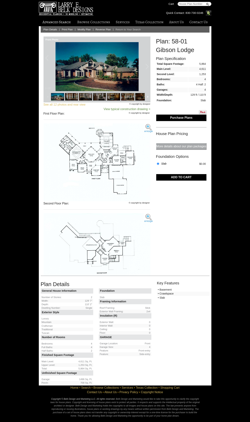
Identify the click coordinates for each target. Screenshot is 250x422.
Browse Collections (93, 22)
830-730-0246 (194, 12)
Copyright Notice (152, 392)
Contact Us (198, 22)
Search (86, 387)
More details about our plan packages (181, 146)
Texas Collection (149, 22)
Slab (164, 163)
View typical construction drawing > (127, 109)
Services (123, 22)
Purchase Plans (181, 117)
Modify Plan (84, 29)
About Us (176, 22)
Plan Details (50, 29)
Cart (171, 3)
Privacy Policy (128, 392)
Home (75, 387)
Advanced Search (57, 22)
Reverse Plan (103, 29)
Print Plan (67, 29)
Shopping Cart (169, 387)
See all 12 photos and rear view (65, 104)
